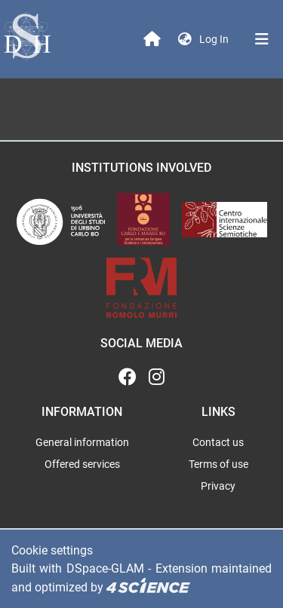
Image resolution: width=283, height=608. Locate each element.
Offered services (82, 464)
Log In (215, 39)
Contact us (218, 442)
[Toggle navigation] (262, 39)
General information (82, 442)
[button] (185, 39)
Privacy (218, 486)
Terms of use (218, 464)
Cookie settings (52, 550)
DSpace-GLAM (105, 568)
